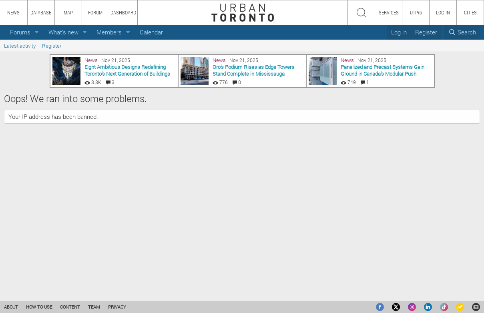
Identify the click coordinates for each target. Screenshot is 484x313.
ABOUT (11, 307)
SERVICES (389, 12)
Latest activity (20, 45)
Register (51, 45)
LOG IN (443, 12)
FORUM (95, 12)
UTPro (416, 12)
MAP (68, 12)
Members (109, 32)
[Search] (462, 32)
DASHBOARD (123, 12)
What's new (63, 32)
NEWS (13, 12)
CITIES (470, 12)
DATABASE (40, 12)
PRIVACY (117, 307)
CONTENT (70, 307)
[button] (36, 32)
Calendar (151, 32)
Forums (20, 32)
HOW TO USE (39, 307)
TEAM (94, 307)
